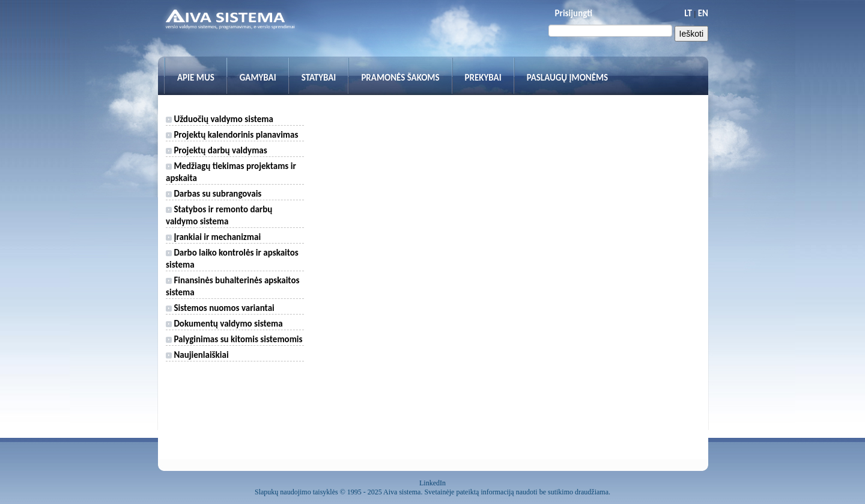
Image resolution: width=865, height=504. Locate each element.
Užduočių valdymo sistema (219, 119)
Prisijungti (573, 13)
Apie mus (195, 77)
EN (703, 13)
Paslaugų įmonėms (568, 77)
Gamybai (258, 77)
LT (688, 13)
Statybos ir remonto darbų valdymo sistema (219, 215)
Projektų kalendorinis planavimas (232, 134)
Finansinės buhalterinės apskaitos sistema (232, 286)
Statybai (319, 77)
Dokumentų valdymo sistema (224, 323)
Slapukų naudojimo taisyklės (296, 492)
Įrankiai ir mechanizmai (213, 237)
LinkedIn (432, 483)
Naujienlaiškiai (197, 354)
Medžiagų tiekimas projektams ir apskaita (231, 172)
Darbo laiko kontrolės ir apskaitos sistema (232, 258)
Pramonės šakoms (400, 77)
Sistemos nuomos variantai (220, 308)
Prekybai (483, 77)
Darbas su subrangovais (213, 193)
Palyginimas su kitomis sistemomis (234, 339)
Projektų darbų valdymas (216, 150)
